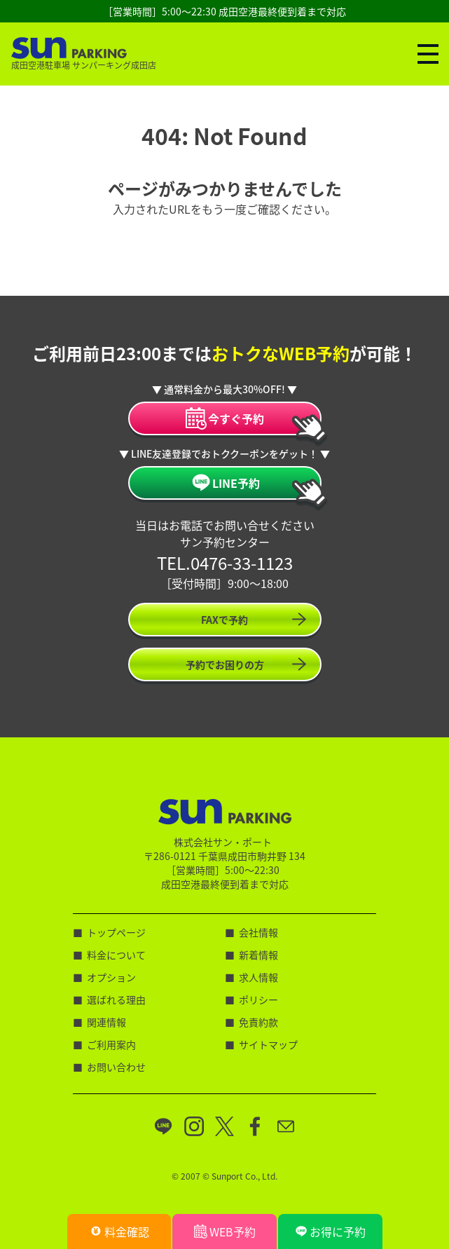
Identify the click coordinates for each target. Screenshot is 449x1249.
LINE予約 (236, 483)
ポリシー (258, 999)
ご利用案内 (111, 1044)
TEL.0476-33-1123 (225, 562)
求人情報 (258, 977)
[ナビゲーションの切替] (428, 54)
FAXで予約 (224, 620)
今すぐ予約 (236, 418)
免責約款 (258, 1022)
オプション (111, 977)
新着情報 (258, 955)
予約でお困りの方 (225, 664)
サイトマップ (268, 1044)
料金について (116, 955)
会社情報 (258, 932)
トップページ (116, 932)
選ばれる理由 (116, 999)
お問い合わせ (116, 1067)
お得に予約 (338, 1231)
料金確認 (126, 1231)
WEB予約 (232, 1231)
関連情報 (106, 1022)
